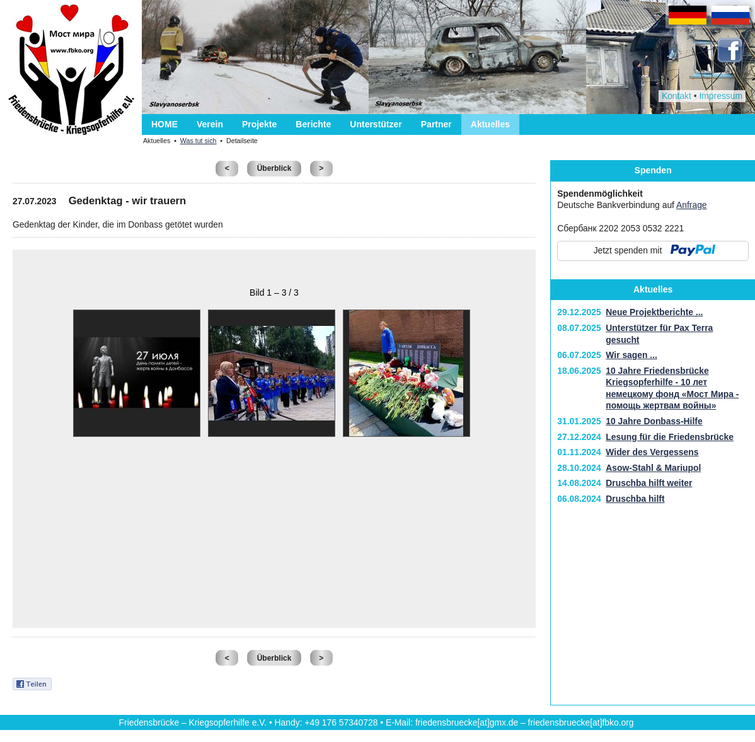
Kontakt (676, 96)
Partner (436, 124)
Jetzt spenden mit (628, 250)
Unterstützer (375, 124)
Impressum (720, 96)
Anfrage (691, 205)
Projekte (259, 124)
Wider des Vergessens (652, 452)
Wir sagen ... (631, 355)
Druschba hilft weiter (649, 483)
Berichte (313, 124)
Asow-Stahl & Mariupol (653, 468)
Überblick (274, 168)
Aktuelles (490, 124)
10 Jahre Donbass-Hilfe (654, 421)
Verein (210, 124)
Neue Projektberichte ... (654, 312)
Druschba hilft (635, 499)
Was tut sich (198, 140)
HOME (164, 124)
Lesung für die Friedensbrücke (670, 437)
